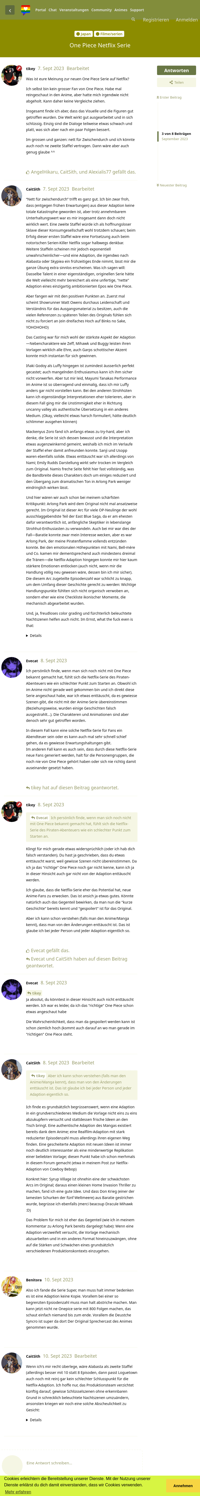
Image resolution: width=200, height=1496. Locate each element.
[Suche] (133, 19)
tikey (36, 993)
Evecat (42, 817)
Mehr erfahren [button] (18, 1492)
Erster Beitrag (169, 97)
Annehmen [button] (183, 1486)
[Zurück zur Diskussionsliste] (10, 10)
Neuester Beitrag (172, 185)
